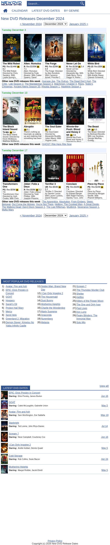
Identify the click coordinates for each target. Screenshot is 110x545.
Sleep (90, 201)
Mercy (9, 311)
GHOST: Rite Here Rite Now (57, 144)
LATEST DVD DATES (46, 10)
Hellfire (80, 297)
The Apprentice (50, 201)
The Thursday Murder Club (90, 290)
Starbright (14, 422)
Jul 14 (104, 426)
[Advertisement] (54, 249)
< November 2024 (31, 24)
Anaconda (46, 315)
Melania (45, 322)
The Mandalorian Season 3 (39, 84)
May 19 (104, 415)
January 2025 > (78, 24)
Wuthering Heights (50, 304)
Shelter (80, 293)
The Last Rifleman (55, 207)
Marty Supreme (49, 311)
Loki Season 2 (16, 84)
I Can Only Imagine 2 (52, 293)
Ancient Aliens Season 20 (27, 86)
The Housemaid (49, 296)
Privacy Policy (55, 541)
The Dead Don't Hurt (80, 81)
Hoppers (10, 300)
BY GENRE (71, 10)
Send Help (11, 315)
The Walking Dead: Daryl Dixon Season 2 (23, 207)
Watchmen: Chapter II (65, 84)
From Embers (78, 201)
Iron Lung (81, 312)
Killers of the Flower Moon (90, 301)
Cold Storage (15, 455)
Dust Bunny (47, 300)
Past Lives (81, 308)
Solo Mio (81, 322)
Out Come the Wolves (23, 204)
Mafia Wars (8, 209)
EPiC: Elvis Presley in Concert (24, 392)
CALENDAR (20, 10)
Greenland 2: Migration (17, 318)
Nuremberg (47, 318)
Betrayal (6, 204)
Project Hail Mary (14, 308)
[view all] (104, 386)
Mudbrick (71, 207)
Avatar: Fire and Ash (16, 286)
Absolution (64, 201)
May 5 (104, 405)
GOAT (9, 296)
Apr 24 (104, 459)
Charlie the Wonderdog (53, 308)
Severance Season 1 (88, 207)
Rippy (81, 84)
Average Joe (48, 81)
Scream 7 (81, 286)
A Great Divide (91, 204)
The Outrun (62, 81)
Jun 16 (104, 396)
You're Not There (44, 204)
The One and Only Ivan (88, 304)
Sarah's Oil (11, 304)
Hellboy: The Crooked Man (69, 204)
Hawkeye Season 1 (71, 86)
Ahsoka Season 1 (50, 86)
